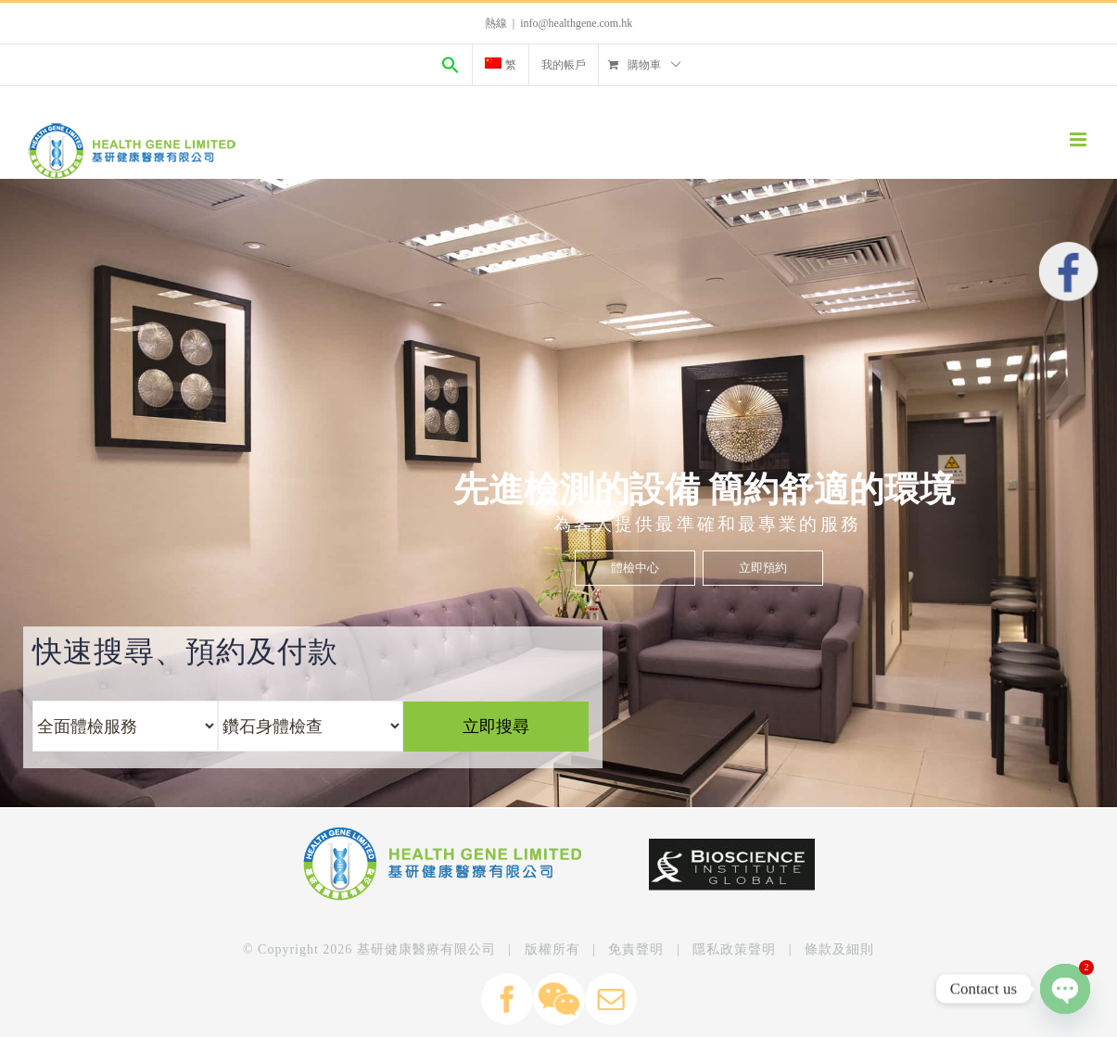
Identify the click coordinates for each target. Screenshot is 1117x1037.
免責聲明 (636, 949)
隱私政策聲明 (734, 949)
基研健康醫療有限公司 (426, 949)
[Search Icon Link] (450, 64)
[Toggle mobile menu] (1079, 139)
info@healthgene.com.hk (576, 23)
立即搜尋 (556, 550)
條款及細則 (839, 949)
